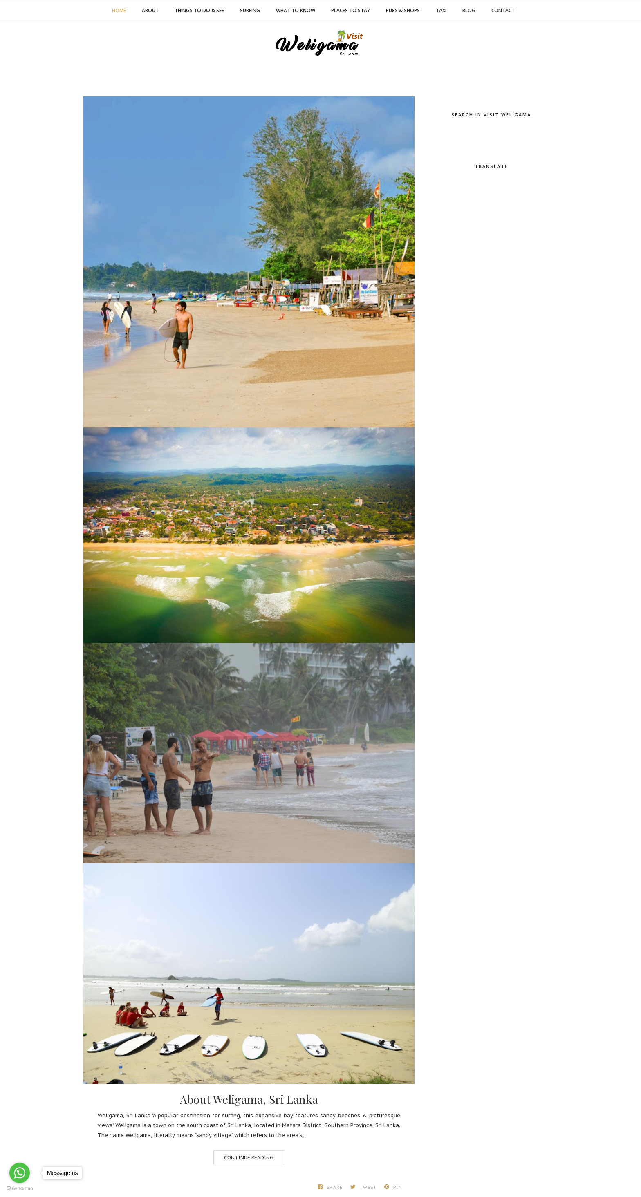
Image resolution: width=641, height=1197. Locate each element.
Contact (503, 10)
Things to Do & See (199, 10)
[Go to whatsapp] (19, 1173)
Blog (468, 10)
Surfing (250, 10)
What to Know (295, 10)
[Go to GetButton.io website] (20, 1188)
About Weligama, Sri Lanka (249, 1099)
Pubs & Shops (403, 10)
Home (119, 10)
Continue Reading (248, 1157)
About (150, 10)
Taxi (441, 10)
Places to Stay (350, 10)
